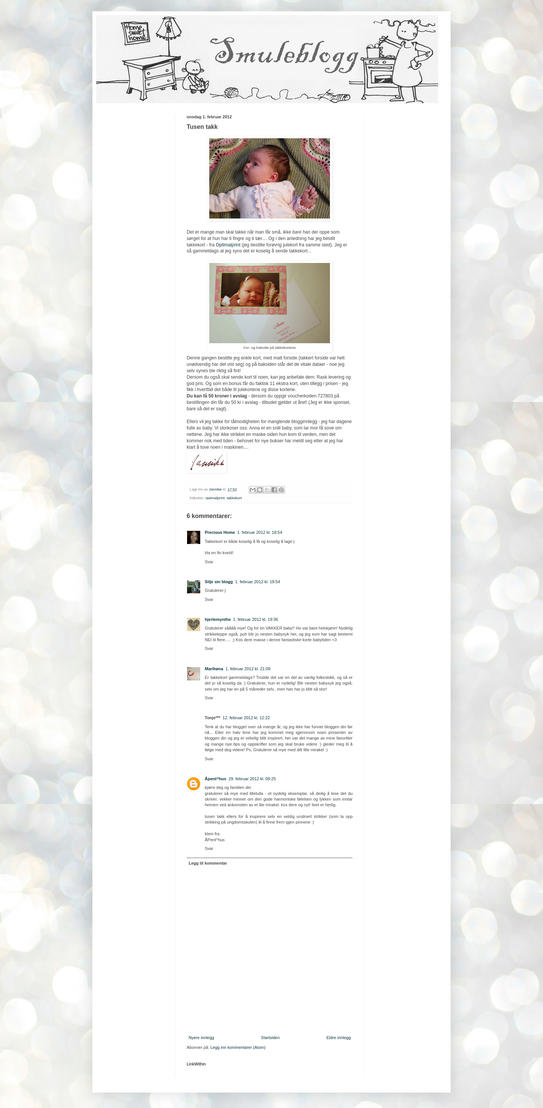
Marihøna (214, 668)
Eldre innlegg (339, 1037)
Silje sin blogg (219, 581)
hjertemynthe (218, 619)
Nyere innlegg (201, 1037)
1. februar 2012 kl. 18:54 (259, 532)
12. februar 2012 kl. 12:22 (246, 717)
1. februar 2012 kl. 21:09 (247, 668)
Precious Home (220, 532)
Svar (209, 561)
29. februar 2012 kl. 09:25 (252, 778)
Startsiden (270, 1037)
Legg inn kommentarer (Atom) (237, 1047)
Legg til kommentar (208, 863)
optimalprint (215, 498)
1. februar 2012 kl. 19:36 (255, 619)
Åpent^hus (215, 778)
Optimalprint (228, 245)
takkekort (234, 498)
